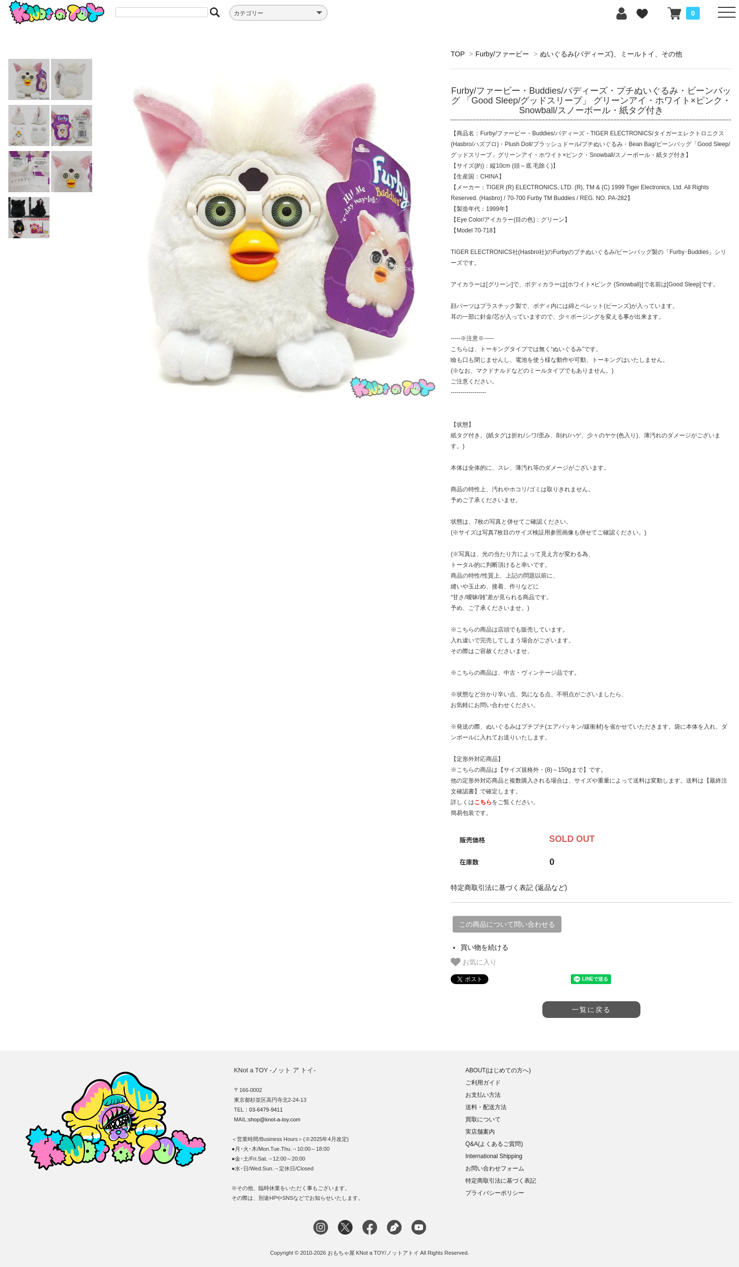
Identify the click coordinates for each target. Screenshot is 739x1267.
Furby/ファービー (503, 54)
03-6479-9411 (266, 1110)
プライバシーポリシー (494, 1193)
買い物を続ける (484, 947)
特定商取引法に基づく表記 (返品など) (509, 887)
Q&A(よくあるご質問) (494, 1143)
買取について (483, 1119)
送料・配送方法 (486, 1107)
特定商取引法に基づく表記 (500, 1180)
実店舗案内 (480, 1131)
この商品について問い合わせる (507, 924)
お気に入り (474, 962)
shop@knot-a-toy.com (274, 1119)
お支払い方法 (483, 1094)
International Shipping (493, 1156)
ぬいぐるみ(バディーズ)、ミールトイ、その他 (611, 54)
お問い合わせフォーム (494, 1168)
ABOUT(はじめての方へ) (498, 1070)
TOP (457, 54)
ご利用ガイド (483, 1082)
